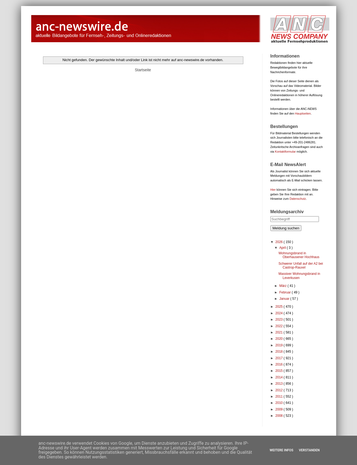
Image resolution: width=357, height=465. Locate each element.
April (283, 248)
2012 (279, 390)
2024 (279, 313)
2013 (279, 384)
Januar (284, 299)
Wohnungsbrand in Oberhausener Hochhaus (298, 255)
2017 (279, 358)
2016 (279, 364)
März (283, 286)
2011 (279, 396)
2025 (279, 307)
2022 (279, 326)
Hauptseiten (303, 113)
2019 (279, 345)
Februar (285, 292)
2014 (279, 377)
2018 (279, 351)
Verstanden (309, 450)
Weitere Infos (281, 450)
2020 (279, 339)
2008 (279, 416)
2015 (279, 371)
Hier (273, 189)
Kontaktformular (285, 151)
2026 (279, 242)
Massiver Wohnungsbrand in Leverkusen (299, 275)
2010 (279, 403)
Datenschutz (298, 198)
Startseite (143, 70)
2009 (279, 409)
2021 (279, 332)
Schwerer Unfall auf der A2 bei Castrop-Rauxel (300, 265)
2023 (279, 319)
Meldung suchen (286, 228)
